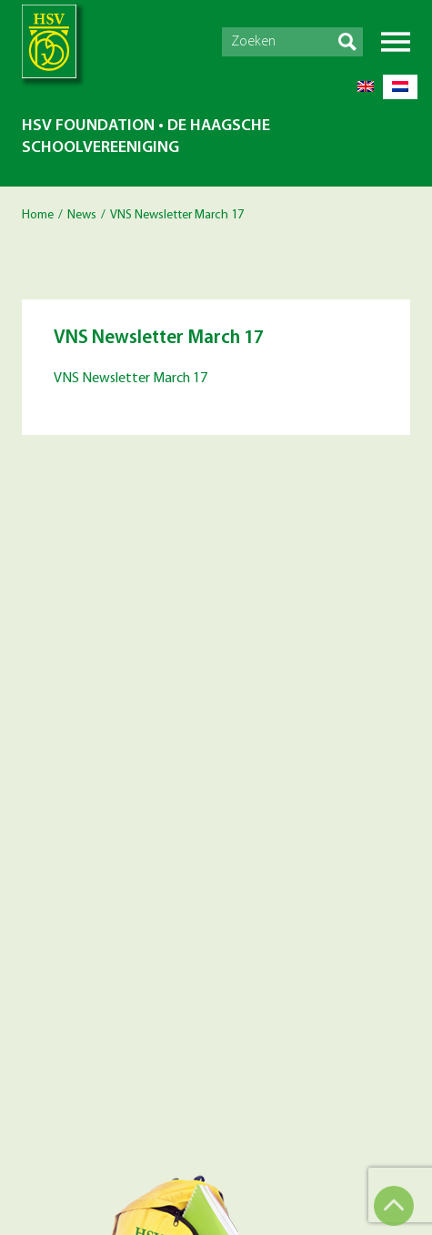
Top (394, 1206)
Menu (395, 41)
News (81, 215)
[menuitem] (365, 87)
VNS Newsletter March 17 (130, 378)
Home (38, 215)
